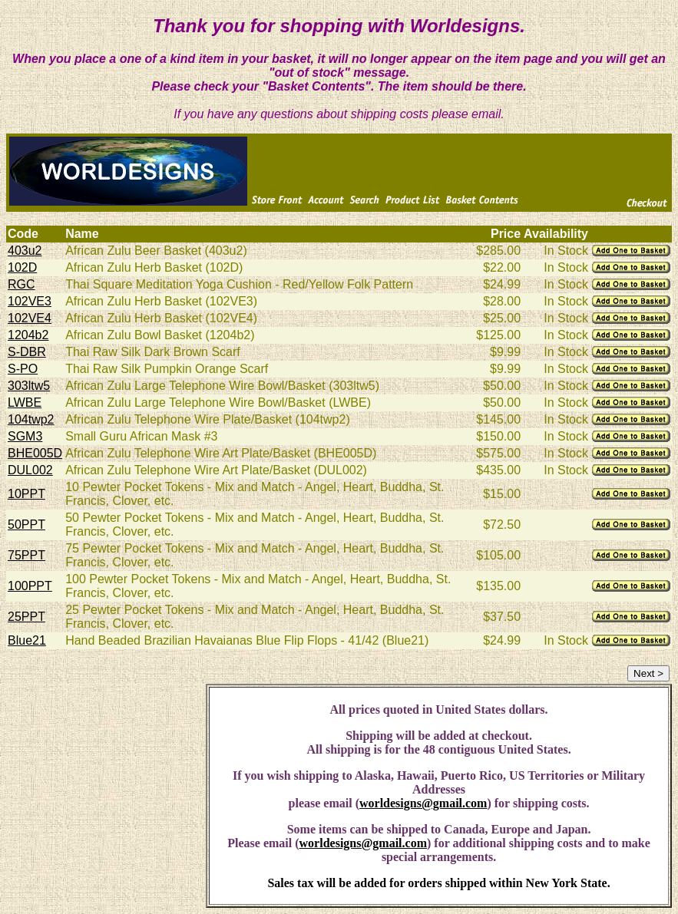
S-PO (23, 368)
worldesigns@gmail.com (423, 803)
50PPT (26, 524)
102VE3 (29, 301)
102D (22, 267)
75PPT (26, 555)
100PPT (30, 585)
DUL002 (30, 470)
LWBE (24, 402)
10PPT (26, 493)
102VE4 (29, 318)
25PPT (26, 616)
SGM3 (25, 436)
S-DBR (27, 351)
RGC (21, 284)
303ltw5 (29, 385)
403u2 (25, 250)
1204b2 (28, 335)
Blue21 (27, 640)
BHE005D (35, 453)
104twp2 (31, 419)
